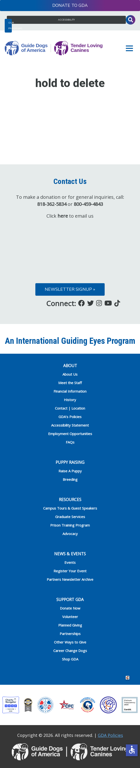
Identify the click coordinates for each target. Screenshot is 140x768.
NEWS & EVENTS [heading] (70, 553)
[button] (130, 48)
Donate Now (70, 608)
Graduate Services (70, 516)
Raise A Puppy (70, 471)
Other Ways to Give (70, 642)
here (63, 216)
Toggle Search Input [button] (130, 20)
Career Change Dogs (70, 650)
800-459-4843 (88, 204)
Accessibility (66, 19)
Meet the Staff (70, 382)
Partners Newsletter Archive (70, 579)
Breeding (70, 479)
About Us (70, 374)
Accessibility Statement (70, 425)
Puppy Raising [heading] (70, 462)
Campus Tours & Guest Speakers (70, 508)
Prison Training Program (70, 525)
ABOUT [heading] (70, 365)
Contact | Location (70, 408)
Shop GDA (70, 659)
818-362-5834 (51, 204)
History (70, 399)
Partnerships (70, 633)
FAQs (70, 442)
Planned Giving (70, 625)
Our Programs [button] (10, 25)
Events (70, 562)
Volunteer (70, 616)
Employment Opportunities (70, 433)
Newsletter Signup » (70, 289)
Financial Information (70, 391)
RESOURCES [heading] (70, 499)
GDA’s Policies (70, 416)
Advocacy (70, 533)
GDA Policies (110, 735)
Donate (61, 5)
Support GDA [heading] (70, 599)
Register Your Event (70, 571)
